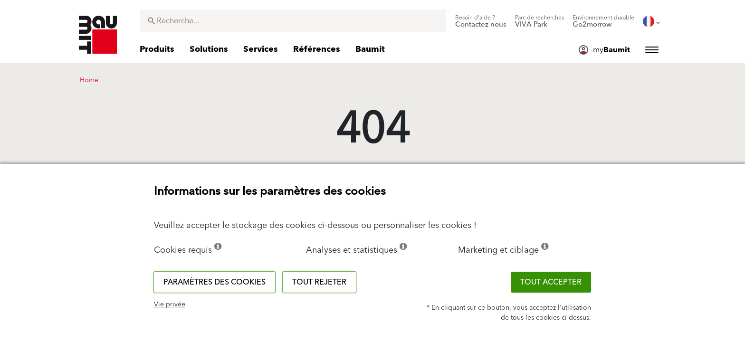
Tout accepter (551, 282)
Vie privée (169, 304)
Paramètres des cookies (214, 282)
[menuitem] (481, 21)
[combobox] (293, 21)
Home (89, 80)
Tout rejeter (319, 282)
